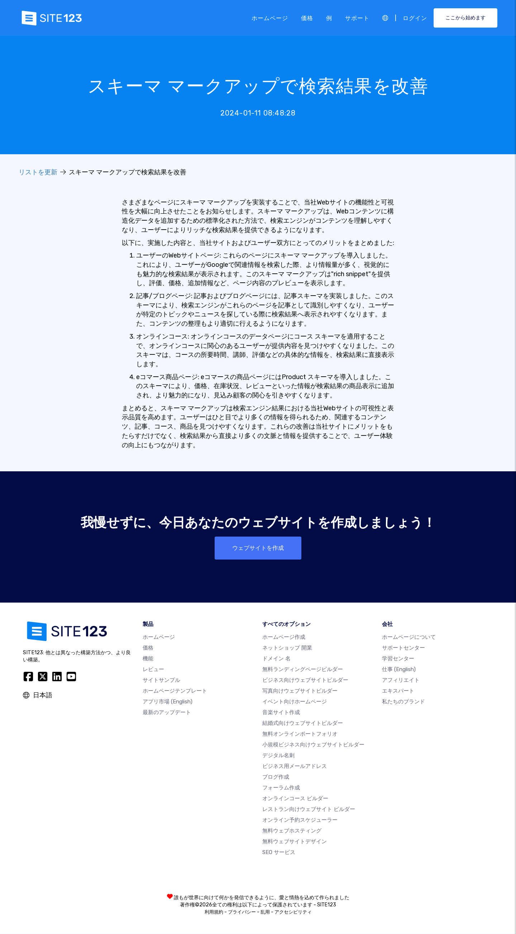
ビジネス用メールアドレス (294, 766)
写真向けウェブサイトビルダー (300, 691)
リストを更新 (38, 172)
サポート (357, 17)
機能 (148, 659)
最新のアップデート (167, 712)
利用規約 (214, 912)
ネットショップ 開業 (287, 648)
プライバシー (242, 912)
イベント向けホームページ (294, 702)
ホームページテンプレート (175, 691)
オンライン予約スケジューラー (300, 820)
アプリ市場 (167, 702)
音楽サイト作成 (281, 712)
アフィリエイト (401, 680)
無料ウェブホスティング (291, 831)
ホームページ (270, 17)
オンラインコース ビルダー (295, 799)
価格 (307, 17)
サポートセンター (403, 648)
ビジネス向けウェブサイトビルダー (305, 680)
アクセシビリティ (293, 912)
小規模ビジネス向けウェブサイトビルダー (313, 745)
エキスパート (398, 691)
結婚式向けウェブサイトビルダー (302, 723)
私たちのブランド (403, 702)
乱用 (265, 912)
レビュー (153, 669)
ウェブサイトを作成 (258, 547)
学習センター (398, 659)
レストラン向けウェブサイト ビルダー (308, 809)
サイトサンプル (161, 680)
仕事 (399, 669)
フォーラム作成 (281, 788)
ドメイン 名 (276, 659)
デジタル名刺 (278, 756)
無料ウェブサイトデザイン (294, 842)
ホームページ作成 (283, 637)
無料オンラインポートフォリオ (300, 734)
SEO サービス (278, 852)
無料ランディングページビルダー (302, 669)
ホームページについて (409, 637)
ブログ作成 (275, 777)
